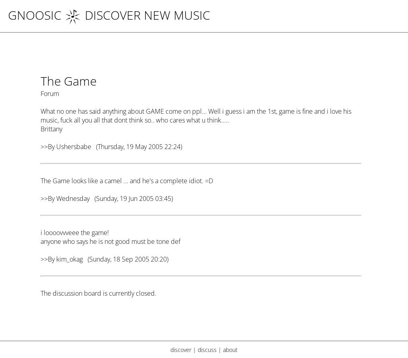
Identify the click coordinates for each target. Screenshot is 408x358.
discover (180, 350)
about (230, 350)
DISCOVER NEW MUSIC (137, 15)
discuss (207, 350)
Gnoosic (35, 15)
